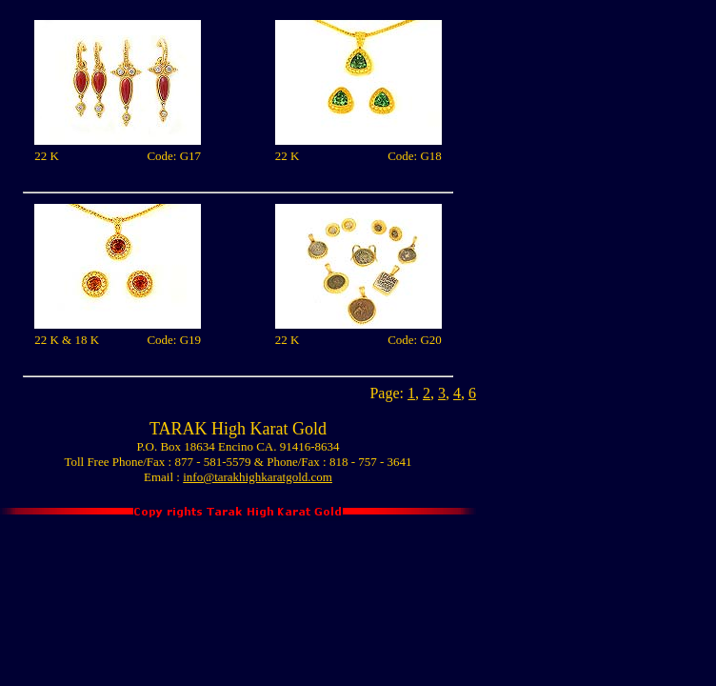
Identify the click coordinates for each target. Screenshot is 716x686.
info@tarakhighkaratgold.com (257, 477)
